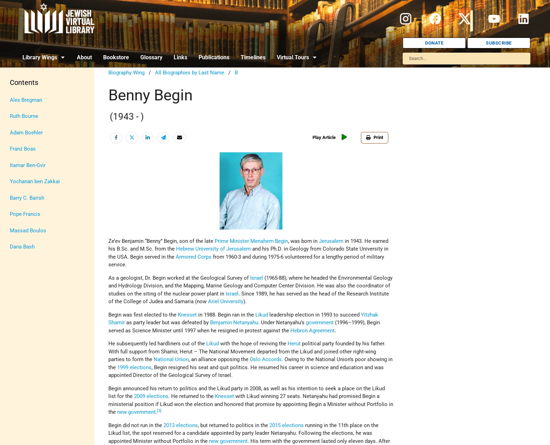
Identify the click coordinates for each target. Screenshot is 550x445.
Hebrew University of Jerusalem (213, 249)
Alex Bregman (26, 100)
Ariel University (225, 301)
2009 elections (151, 396)
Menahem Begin (269, 241)
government (320, 322)
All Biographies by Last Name (189, 72)
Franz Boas (23, 149)
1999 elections (134, 367)
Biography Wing (126, 72)
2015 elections (286, 425)
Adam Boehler (26, 132)
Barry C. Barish (27, 198)
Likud (261, 315)
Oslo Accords (266, 359)
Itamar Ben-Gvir (28, 165)
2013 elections (180, 425)
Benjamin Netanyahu (234, 322)
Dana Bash (22, 247)
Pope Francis (25, 214)
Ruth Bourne (24, 116)
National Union (171, 359)
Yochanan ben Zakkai (35, 181)
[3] (159, 411)
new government (136, 412)
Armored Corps (194, 257)
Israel (232, 294)
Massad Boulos (28, 230)
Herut (294, 343)
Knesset (187, 315)
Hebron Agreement (312, 330)
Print (374, 137)
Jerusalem (331, 241)
